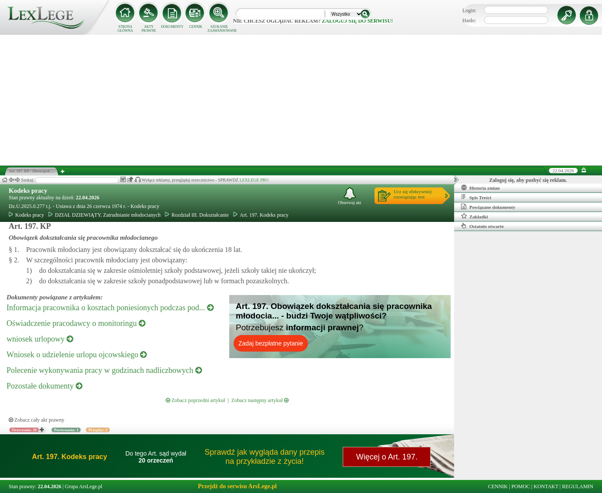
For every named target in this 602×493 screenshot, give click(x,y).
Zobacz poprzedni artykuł (195, 400)
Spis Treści (476, 197)
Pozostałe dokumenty (44, 386)
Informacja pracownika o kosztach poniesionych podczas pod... (110, 307)
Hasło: (469, 20)
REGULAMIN (577, 486)
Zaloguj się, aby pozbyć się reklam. (528, 180)
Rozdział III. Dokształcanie (197, 215)
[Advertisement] (301, 100)
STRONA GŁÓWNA (125, 29)
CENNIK (195, 27)
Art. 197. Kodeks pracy (260, 215)
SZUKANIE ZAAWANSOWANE (219, 29)
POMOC (521, 486)
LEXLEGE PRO (254, 180)
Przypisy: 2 (97, 430)
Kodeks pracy (28, 190)
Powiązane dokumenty (488, 207)
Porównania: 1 (66, 430)
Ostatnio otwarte (482, 226)
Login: (469, 10)
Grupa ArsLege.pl (83, 486)
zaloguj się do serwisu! (357, 21)
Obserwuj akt (349, 196)
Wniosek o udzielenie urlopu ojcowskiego (77, 354)
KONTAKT (546, 486)
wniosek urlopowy (40, 339)
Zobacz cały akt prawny (36, 420)
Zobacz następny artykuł (259, 400)
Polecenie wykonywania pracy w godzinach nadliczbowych (104, 370)
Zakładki (474, 216)
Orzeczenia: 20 (24, 430)
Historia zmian (480, 187)
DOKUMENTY (172, 27)
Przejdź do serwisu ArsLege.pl (237, 486)
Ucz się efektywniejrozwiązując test (412, 194)
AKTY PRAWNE (148, 29)
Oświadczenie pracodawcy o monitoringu (76, 323)
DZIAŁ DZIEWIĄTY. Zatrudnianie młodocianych (104, 215)
